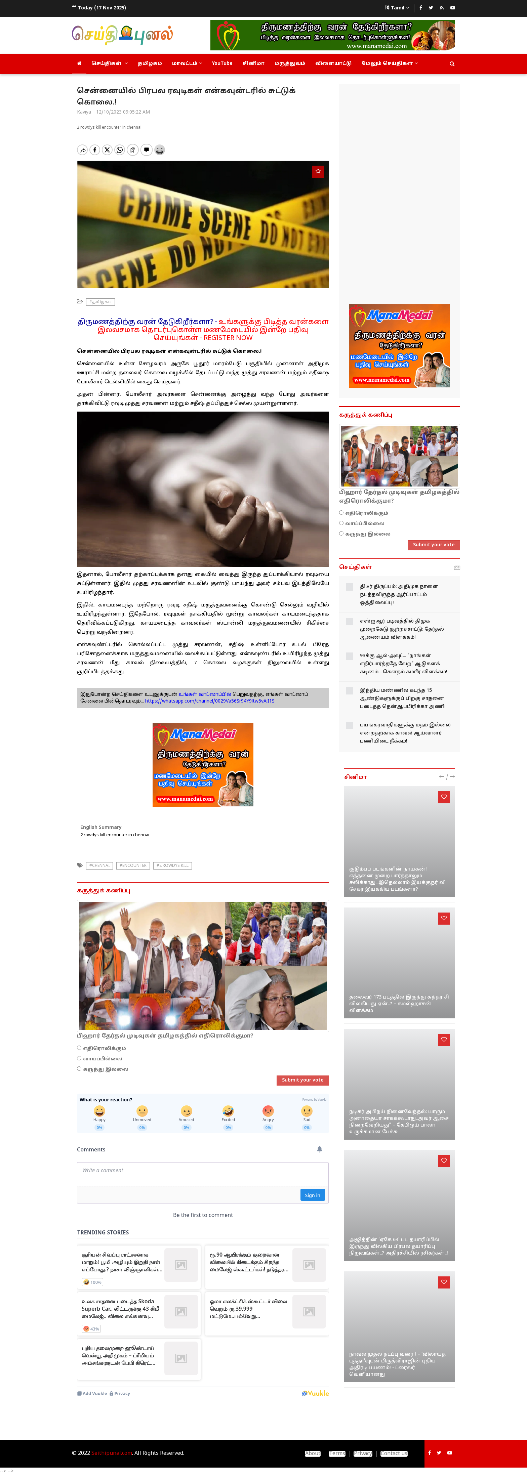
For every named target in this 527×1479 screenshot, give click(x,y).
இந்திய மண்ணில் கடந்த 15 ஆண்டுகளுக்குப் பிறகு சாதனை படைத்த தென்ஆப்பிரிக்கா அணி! (403, 699)
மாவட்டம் (187, 64)
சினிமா (254, 64)
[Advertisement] (399, 195)
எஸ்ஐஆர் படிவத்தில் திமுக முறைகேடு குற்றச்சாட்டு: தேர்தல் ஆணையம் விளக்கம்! (402, 629)
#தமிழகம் (100, 302)
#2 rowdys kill (173, 865)
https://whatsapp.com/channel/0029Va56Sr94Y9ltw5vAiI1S (210, 701)
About (312, 1454)
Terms (337, 1454)
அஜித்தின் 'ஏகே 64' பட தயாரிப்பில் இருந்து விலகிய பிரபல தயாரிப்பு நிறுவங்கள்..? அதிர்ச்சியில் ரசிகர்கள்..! (398, 1246)
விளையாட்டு (333, 64)
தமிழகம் (150, 64)
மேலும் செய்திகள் (390, 64)
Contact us (394, 1454)
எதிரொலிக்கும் (104, 1049)
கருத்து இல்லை (105, 1069)
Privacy (363, 1454)
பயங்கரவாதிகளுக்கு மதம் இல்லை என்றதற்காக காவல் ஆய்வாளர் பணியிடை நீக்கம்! (405, 733)
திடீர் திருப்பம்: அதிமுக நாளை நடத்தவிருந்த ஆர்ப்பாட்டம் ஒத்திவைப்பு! (399, 595)
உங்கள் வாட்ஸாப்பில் (204, 695)
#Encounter (133, 865)
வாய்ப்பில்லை (102, 1059)
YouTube (222, 64)
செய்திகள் (109, 64)
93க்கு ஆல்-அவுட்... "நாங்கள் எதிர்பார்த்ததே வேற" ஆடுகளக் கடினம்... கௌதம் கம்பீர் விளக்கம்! (403, 664)
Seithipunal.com (111, 1453)
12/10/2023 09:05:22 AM (123, 112)
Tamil (397, 8)
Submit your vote (303, 1080)
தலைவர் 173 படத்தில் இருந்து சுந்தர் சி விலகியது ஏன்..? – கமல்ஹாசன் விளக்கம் (399, 1004)
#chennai (99, 865)
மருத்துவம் (290, 64)
